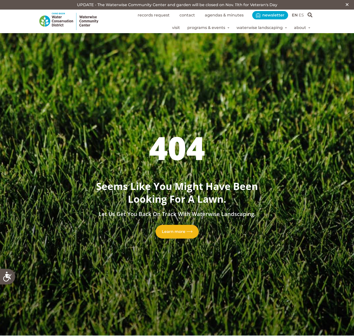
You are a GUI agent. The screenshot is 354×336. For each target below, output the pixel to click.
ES (301, 15)
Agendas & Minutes (224, 15)
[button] (347, 4)
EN (295, 15)
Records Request (154, 15)
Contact (187, 15)
